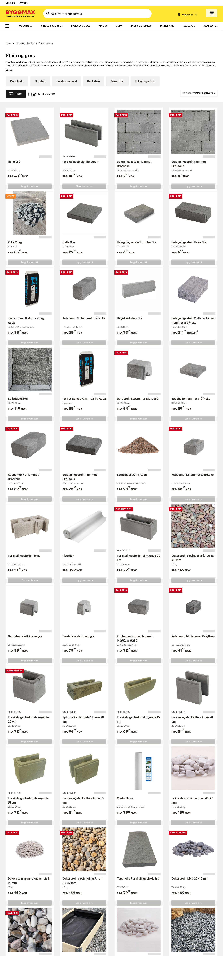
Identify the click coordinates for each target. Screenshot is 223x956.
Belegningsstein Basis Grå (189, 233)
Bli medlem (104, 915)
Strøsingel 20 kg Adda (132, 466)
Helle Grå (14, 153)
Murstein (40, 72)
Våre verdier (185, 903)
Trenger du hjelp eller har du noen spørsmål (54, 837)
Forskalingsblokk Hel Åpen (80, 153)
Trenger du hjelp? (148, 875)
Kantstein (93, 72)
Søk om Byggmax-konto (112, 881)
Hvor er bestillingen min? (153, 881)
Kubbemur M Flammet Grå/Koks (193, 627)
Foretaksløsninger (108, 887)
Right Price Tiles (66, 952)
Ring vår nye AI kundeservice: (147, 911)
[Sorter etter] (198, 84)
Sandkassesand (67, 72)
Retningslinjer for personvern (195, 943)
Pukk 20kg (15, 233)
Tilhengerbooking (108, 893)
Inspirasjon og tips (189, 875)
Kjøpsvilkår (144, 898)
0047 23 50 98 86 (24, 888)
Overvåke (199, 839)
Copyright (150, 943)
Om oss (181, 891)
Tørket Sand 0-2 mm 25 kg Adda (84, 390)
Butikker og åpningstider (113, 875)
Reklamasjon (145, 887)
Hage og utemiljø (25, 34)
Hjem (8, 34)
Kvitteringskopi (146, 904)
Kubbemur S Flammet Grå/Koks (83, 309)
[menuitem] (7, 26)
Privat (22, 2)
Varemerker (105, 910)
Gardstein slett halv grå (78, 627)
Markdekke (17, 72)
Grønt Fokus (52, 952)
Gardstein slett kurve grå (25, 627)
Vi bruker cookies (168, 943)
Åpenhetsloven (186, 914)
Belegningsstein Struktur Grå (137, 233)
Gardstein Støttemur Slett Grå (137, 390)
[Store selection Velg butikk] (187, 15)
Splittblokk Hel (18, 390)
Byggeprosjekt (186, 881)
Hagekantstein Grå (129, 309)
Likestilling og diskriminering (186, 922)
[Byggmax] (20, 13)
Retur (140, 893)
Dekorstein (117, 72)
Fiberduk (68, 547)
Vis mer (9, 61)
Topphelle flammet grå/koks (190, 390)
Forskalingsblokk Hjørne (24, 547)
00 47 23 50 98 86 (149, 919)
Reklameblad (105, 904)
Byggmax (40, 952)
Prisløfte (102, 898)
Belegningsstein (145, 72)
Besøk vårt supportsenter (28, 848)
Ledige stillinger (187, 897)
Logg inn (10, 2)
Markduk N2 (125, 789)
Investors (183, 909)
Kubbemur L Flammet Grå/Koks (192, 466)
